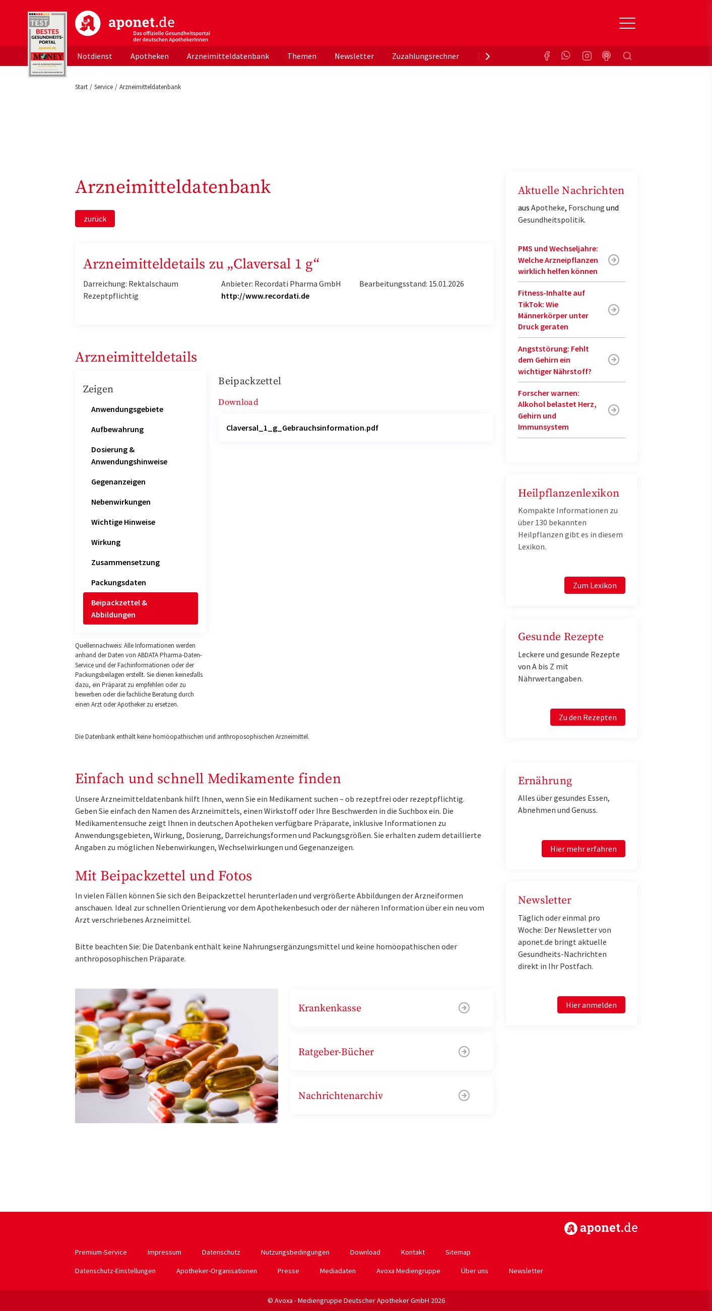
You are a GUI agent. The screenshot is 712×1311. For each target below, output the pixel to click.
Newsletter (354, 56)
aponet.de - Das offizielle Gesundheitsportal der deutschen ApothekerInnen (142, 27)
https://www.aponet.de (600, 1228)
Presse (288, 1270)
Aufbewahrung (117, 429)
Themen (301, 56)
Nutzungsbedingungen (295, 1252)
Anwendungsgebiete (127, 409)
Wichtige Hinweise (123, 522)
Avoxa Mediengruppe (408, 1270)
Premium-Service (101, 1252)
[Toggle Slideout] (627, 23)
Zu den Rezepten (588, 717)
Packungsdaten (118, 582)
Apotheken (150, 56)
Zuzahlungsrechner (425, 56)
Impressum (164, 1252)
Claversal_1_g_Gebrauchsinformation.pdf (302, 428)
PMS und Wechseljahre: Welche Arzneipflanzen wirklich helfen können (558, 259)
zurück (95, 219)
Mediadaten (338, 1270)
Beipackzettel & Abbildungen (119, 608)
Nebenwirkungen (121, 502)
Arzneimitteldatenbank (228, 56)
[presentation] (488, 56)
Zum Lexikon (595, 585)
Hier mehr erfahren (583, 849)
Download (365, 1252)
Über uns (474, 1270)
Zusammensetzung (125, 562)
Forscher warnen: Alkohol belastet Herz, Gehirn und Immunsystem (557, 410)
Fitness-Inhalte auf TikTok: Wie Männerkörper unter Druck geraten (553, 309)
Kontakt (413, 1252)
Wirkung (105, 542)
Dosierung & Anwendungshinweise (129, 455)
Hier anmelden (591, 1005)
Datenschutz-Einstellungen (115, 1270)
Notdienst (94, 56)
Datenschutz (221, 1252)
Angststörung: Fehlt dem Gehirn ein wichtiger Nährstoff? (555, 359)
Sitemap (458, 1252)
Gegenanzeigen (118, 481)
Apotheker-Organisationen (216, 1270)
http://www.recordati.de (265, 296)
